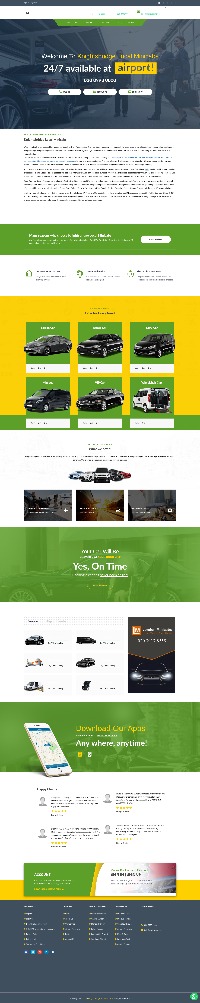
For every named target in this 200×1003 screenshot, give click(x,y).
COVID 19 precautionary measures (40, 929)
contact (131, 23)
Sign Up (29, 919)
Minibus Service (124, 919)
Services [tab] (33, 621)
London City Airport (99, 934)
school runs (159, 157)
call (149, 173)
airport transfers (39, 161)
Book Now (135, 91)
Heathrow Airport (98, 913)
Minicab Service (124, 913)
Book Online (155, 239)
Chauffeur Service (124, 924)
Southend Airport (98, 939)
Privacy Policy (32, 934)
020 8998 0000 (123, 14)
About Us (69, 919)
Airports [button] (107, 23)
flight (147, 169)
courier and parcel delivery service (123, 157)
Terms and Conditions (35, 944)
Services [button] (91, 23)
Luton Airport (97, 929)
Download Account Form (49, 889)
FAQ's (67, 934)
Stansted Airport (98, 924)
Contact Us (70, 939)
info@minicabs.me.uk (150, 14)
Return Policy (31, 939)
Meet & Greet (123, 934)
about (78, 23)
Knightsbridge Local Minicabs (100, 998)
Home (67, 23)
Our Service (70, 924)
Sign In (29, 913)
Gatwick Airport (97, 919)
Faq (120, 23)
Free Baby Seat (123, 939)
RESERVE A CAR (100, 585)
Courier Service (123, 944)
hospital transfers (146, 157)
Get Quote (100, 91)
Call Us (64, 91)
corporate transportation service (60, 161)
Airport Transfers (72, 929)
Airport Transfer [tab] (56, 621)
